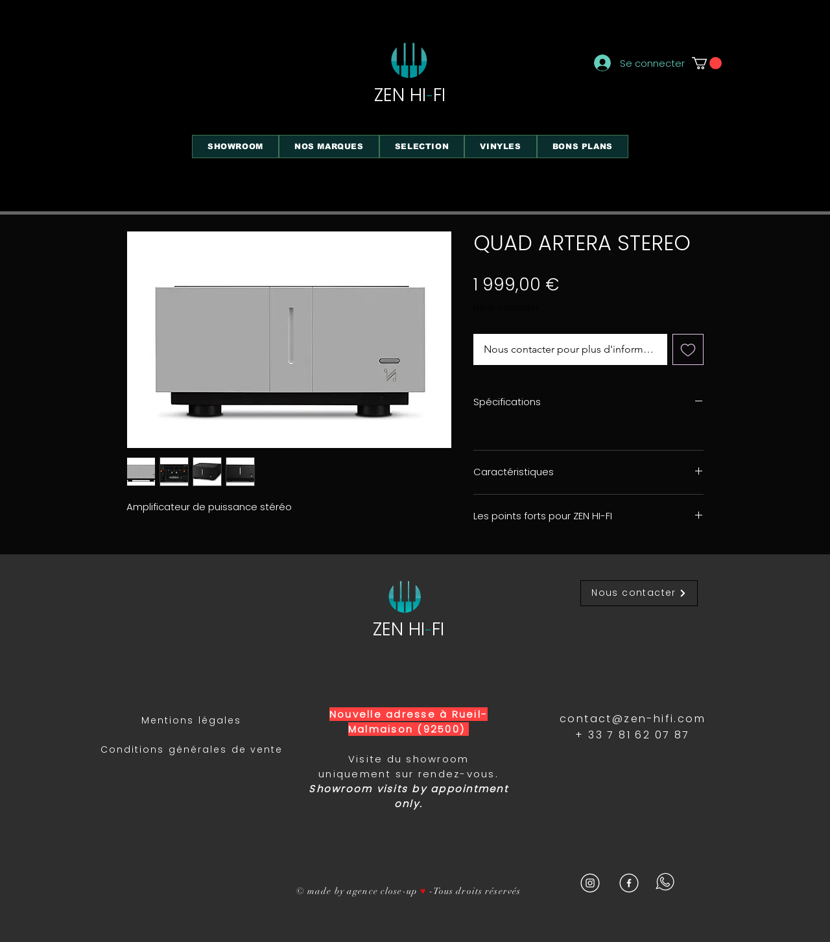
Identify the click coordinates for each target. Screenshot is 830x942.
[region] (518, 156)
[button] (707, 63)
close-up (399, 891)
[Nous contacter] (639, 593)
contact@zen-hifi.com (633, 718)
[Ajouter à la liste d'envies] (688, 349)
